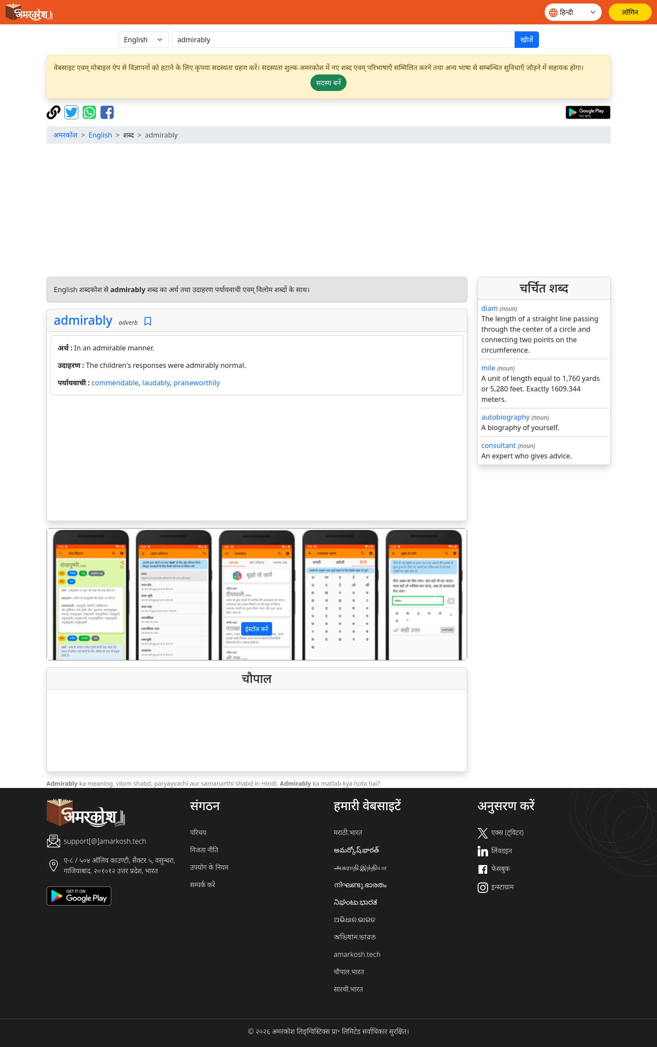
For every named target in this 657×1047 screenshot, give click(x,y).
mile (488, 368)
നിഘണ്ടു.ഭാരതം (360, 884)
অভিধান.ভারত (355, 937)
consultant (499, 445)
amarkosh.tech (357, 954)
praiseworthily (197, 382)
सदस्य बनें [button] (328, 83)
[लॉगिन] (630, 12)
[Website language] (573, 12)
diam (490, 308)
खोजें (526, 39)
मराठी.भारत (348, 832)
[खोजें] (343, 39)
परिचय (198, 832)
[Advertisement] (328, 212)
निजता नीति (204, 850)
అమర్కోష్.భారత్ (356, 850)
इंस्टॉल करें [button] (256, 629)
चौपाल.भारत (349, 971)
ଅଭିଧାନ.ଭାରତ (355, 919)
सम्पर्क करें (202, 884)
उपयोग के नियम (209, 867)
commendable (114, 382)
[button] (78, 594)
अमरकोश (66, 135)
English (100, 135)
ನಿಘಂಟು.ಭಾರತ (355, 902)
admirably (83, 320)
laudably (156, 382)
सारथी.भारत (348, 989)
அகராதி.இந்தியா (360, 867)
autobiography (506, 417)
